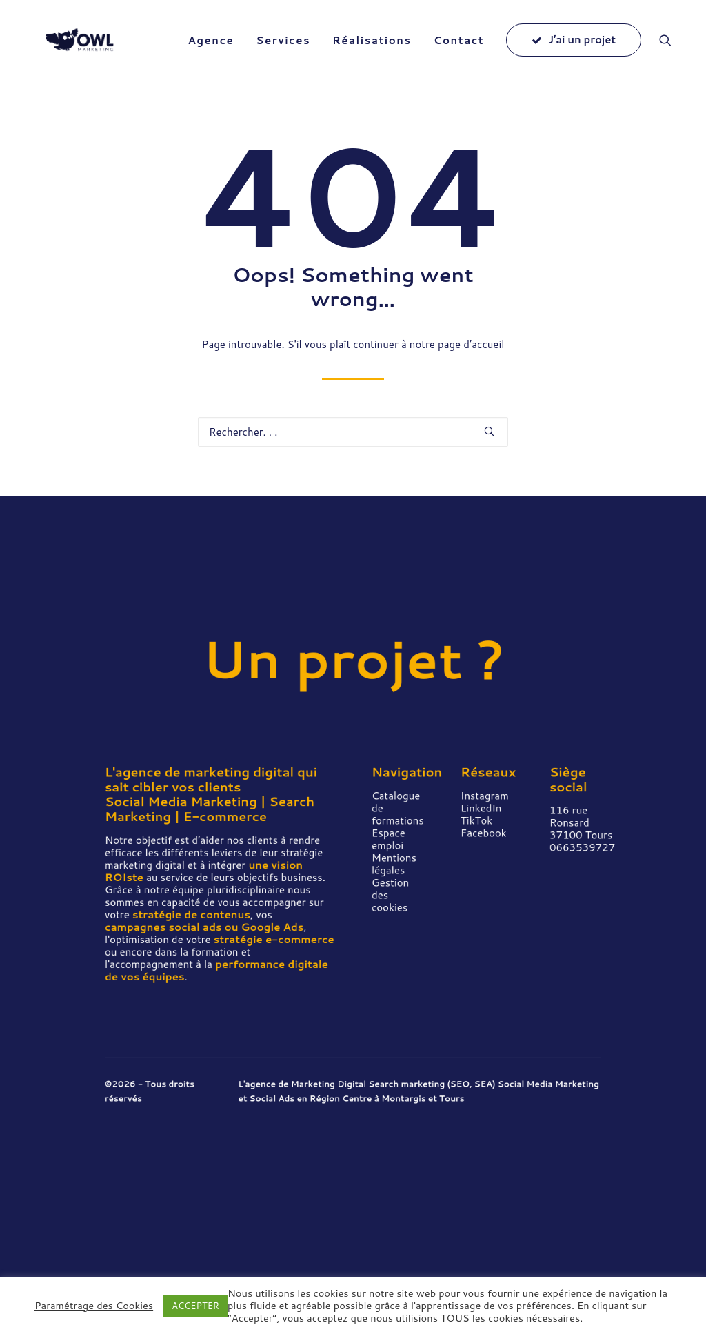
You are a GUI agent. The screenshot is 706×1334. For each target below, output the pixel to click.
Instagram (485, 796)
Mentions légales (394, 864)
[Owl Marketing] (84, 50)
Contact (459, 50)
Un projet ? (353, 658)
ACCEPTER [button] (195, 1306)
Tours (451, 1098)
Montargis (403, 1098)
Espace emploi (388, 839)
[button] (671, 49)
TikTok (476, 820)
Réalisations (372, 50)
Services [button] (283, 50)
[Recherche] (353, 432)
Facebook (484, 833)
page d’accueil (471, 345)
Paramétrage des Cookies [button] (93, 1306)
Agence (211, 50)
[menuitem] (210, 49)
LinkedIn (481, 808)
